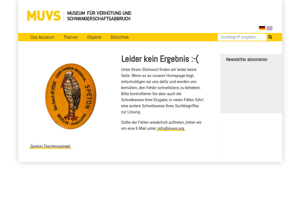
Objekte (94, 37)
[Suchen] (242, 37)
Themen (71, 37)
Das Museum (42, 37)
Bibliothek (120, 37)
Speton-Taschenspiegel (50, 146)
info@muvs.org (171, 128)
